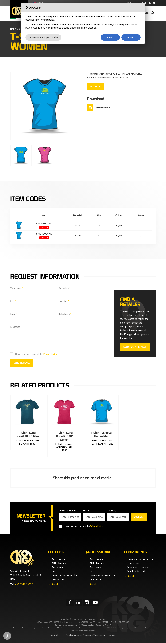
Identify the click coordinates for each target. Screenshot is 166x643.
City (13, 300)
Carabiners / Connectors (64, 574)
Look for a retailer (134, 347)
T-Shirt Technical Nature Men (101, 434)
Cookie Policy (67, 635)
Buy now (95, 86)
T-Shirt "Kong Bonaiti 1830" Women (64, 436)
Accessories (58, 558)
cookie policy (47, 20)
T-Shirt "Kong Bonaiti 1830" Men (27, 434)
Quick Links (133, 562)
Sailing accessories (137, 566)
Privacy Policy (50, 354)
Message (16, 326)
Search (152, 13)
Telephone (65, 313)
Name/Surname (67, 510)
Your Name (16, 288)
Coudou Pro (58, 578)
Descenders (95, 578)
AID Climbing (59, 562)
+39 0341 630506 (24, 584)
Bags (54, 570)
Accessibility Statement (95, 635)
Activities (65, 288)
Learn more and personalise (43, 37)
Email (14, 313)
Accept (131, 37)
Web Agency (112, 635)
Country (64, 300)
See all (54, 583)
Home (13, 29)
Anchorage (57, 566)
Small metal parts (136, 570)
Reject (110, 37)
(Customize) (78, 635)
